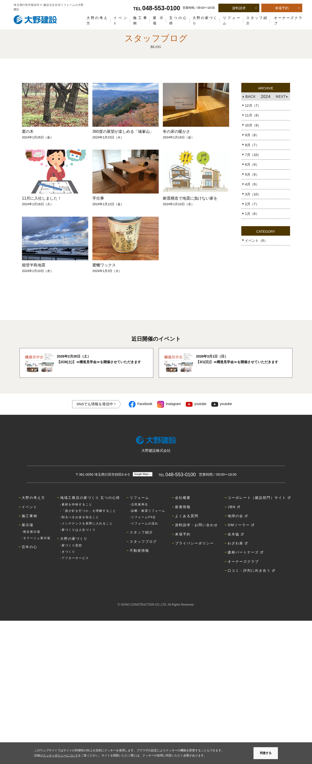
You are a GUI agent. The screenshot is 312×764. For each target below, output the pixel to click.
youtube (200, 404)
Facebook (144, 404)
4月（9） (252, 184)
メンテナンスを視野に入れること (87, 523)
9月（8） (252, 135)
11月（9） (253, 115)
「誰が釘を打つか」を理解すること (89, 511)
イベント (120, 20)
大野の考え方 (97, 20)
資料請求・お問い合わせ (196, 525)
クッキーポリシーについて (60, 755)
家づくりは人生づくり (79, 530)
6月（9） (252, 164)
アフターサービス (75, 558)
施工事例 (140, 20)
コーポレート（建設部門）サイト (257, 498)
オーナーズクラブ (288, 20)
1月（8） (252, 214)
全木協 (233, 534)
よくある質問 (186, 516)
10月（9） (253, 125)
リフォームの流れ (144, 523)
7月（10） (253, 155)
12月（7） (253, 105)
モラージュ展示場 (36, 538)
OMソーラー (239, 525)
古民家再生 (139, 504)
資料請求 (239, 8)
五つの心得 (178, 20)
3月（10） (253, 194)
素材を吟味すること (77, 504)
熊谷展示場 (31, 531)
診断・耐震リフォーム (148, 511)
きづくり (68, 551)
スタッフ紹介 (256, 20)
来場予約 (282, 8)
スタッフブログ (143, 541)
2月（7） (252, 204)
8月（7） (252, 145)
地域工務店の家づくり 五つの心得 (90, 498)
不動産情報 (139, 550)
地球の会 (235, 516)
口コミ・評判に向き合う (249, 570)
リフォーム (231, 20)
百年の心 (29, 547)
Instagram (173, 404)
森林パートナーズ (243, 552)
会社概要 (183, 498)
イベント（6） (256, 240)
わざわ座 (235, 543)
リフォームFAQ (143, 517)
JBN (231, 507)
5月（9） (252, 174)
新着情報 (183, 507)
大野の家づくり (205, 20)
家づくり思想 (72, 545)
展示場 (158, 20)
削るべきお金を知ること (80, 517)
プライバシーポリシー (194, 543)
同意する (266, 753)
